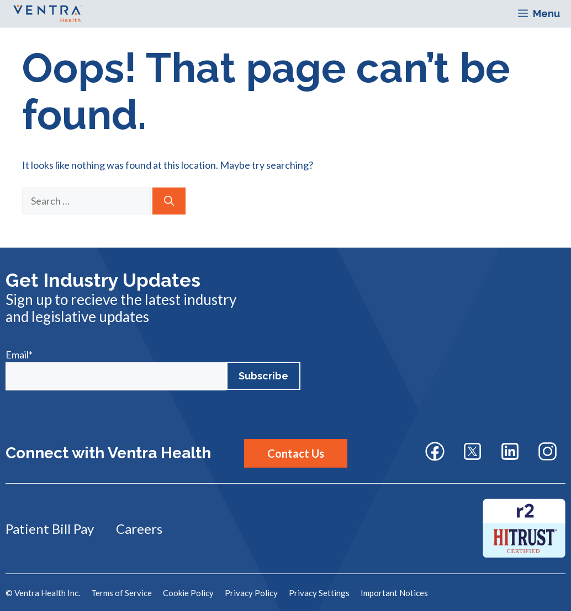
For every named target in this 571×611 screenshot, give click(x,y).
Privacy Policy (251, 593)
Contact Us (295, 453)
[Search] (169, 201)
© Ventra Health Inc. (43, 593)
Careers (139, 529)
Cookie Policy (188, 593)
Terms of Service (121, 593)
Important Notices (394, 593)
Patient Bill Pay (50, 529)
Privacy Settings (319, 593)
